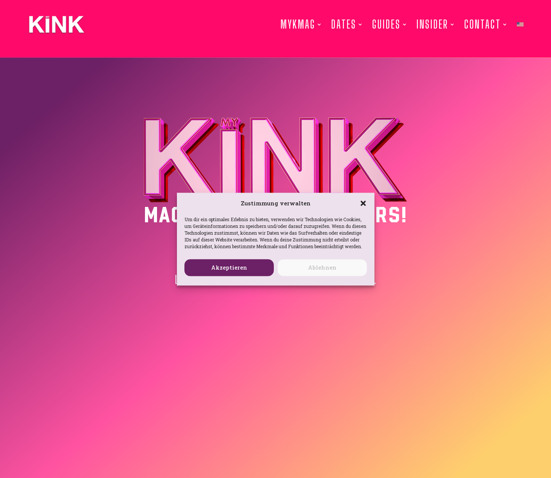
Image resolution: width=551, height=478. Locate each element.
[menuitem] (520, 24)
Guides (386, 24)
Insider (432, 24)
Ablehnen (322, 267)
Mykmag (298, 24)
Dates (343, 24)
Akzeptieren (229, 267)
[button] (363, 203)
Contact (482, 24)
